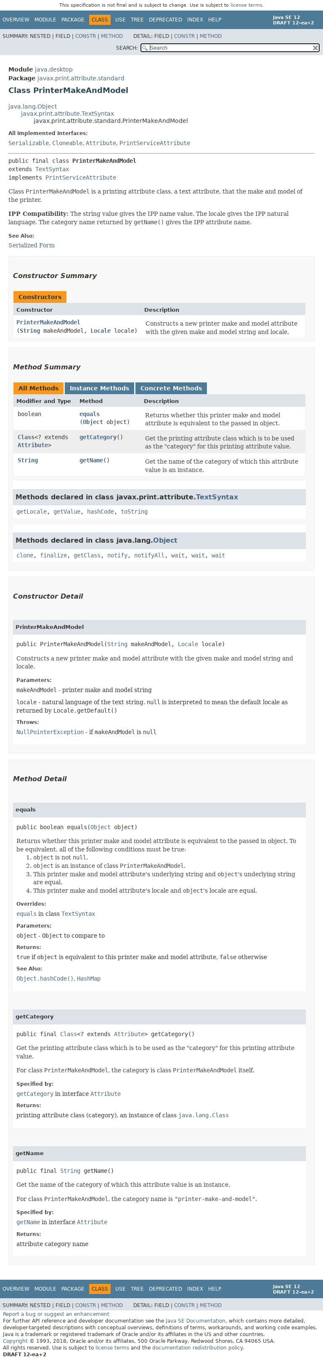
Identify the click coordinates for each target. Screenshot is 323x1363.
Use (120, 20)
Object (93, 422)
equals (89, 414)
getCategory (97, 437)
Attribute (101, 143)
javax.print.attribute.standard (80, 78)
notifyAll (149, 555)
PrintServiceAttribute (154, 143)
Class (26, 437)
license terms (246, 5)
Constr (85, 36)
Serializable (28, 143)
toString (134, 511)
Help (214, 20)
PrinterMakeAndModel (48, 322)
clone (24, 555)
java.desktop (54, 69)
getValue (66, 511)
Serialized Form (31, 245)
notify (117, 555)
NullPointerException (50, 732)
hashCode (100, 511)
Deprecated (165, 20)
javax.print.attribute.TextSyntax (67, 113)
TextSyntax (52, 169)
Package (73, 20)
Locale (100, 330)
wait (178, 555)
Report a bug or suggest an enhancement (56, 1314)
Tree (137, 20)
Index (195, 20)
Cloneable (67, 143)
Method (112, 36)
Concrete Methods (171, 388)
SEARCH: (127, 48)
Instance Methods (99, 388)
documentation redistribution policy (197, 1348)
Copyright (15, 1341)
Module (45, 20)
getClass (87, 555)
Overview (16, 20)
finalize (53, 555)
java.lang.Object (32, 106)
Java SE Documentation (195, 1321)
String (30, 330)
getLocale (31, 511)
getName (91, 460)
